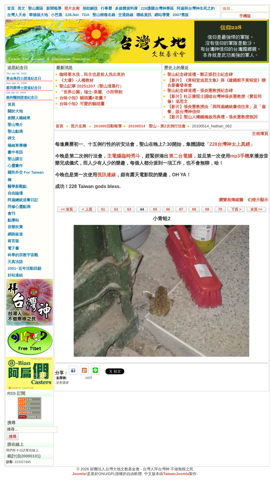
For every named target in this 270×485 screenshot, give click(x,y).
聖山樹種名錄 (103, 15)
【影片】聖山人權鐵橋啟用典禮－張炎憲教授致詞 (212, 117)
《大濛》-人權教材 (76, 80)
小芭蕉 (56, 15)
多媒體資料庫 (126, 8)
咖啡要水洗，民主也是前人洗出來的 (92, 74)
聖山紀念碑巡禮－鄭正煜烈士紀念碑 (200, 74)
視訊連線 (106, 174)
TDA (86, 15)
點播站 (13, 220)
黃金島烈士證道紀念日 (23, 78)
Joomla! (79, 474)
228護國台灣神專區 (157, 8)
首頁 (11, 8)
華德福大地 (38, 15)
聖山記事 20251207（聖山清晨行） (91, 86)
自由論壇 (15, 193)
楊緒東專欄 (17, 145)
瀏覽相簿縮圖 (231, 199)
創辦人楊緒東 (19, 118)
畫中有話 (15, 152)
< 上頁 (87, 209)
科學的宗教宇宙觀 (23, 255)
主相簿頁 (260, 133)
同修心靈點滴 (19, 206)
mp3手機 (239, 155)
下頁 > (236, 209)
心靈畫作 (15, 165)
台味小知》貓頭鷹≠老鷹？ (83, 97)
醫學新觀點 (17, 186)
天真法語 (15, 261)
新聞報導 (53, 8)
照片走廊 (72, 8)
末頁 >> (256, 209)
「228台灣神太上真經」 (230, 144)
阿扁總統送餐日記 (23, 200)
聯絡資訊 (144, 15)
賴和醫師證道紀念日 (22, 97)
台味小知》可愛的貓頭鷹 (81, 103)
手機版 (245, 16)
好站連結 (15, 275)
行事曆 (106, 8)
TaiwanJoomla (176, 474)
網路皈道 (15, 234)
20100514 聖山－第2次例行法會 (156, 126)
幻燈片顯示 (258, 199)
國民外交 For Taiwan (26, 172)
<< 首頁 (67, 209)
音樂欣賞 (15, 227)
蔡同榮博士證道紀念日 (23, 88)
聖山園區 (35, 8)
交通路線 (125, 15)
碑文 (11, 138)
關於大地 (15, 111)
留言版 (13, 241)
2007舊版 (181, 15)
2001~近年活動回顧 (24, 268)
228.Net (72, 15)
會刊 (11, 213)
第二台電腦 (180, 155)
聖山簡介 (15, 124)
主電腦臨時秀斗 (123, 155)
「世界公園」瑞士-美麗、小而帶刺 (90, 92)
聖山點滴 (15, 131)
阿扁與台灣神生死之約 (196, 8)
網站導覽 (162, 15)
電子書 (13, 248)
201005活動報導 (108, 126)
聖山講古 (15, 159)
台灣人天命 (16, 15)
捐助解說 (90, 8)
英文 (21, 8)
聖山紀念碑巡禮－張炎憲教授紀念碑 (200, 90)
